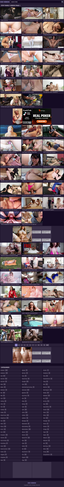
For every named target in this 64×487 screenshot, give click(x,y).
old (24, 449)
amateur (4, 370)
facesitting (4, 443)
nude (24, 443)
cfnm (3, 404)
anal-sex (4, 379)
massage (25, 421)
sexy (45, 404)
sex (45, 398)
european (4, 435)
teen (45, 418)
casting (3, 401)
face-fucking (5, 440)
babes (3, 387)
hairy (24, 376)
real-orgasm (47, 390)
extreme (4, 438)
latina (24, 412)
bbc (3, 393)
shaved (46, 410)
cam (3, 398)
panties (46, 370)
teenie (45, 424)
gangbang (4, 457)
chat (3, 407)
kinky (24, 401)
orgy (24, 460)
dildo (3, 424)
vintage (46, 429)
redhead (46, 395)
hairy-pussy (26, 379)
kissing (24, 404)
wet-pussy (47, 446)
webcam (46, 438)
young (46, 452)
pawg (45, 381)
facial (3, 446)
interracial (25, 390)
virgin (45, 432)
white (46, 449)
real (45, 384)
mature (25, 432)
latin (24, 410)
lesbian (25, 415)
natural (25, 435)
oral (24, 454)
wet (45, 443)
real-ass (46, 387)
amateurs (4, 373)
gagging (4, 454)
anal (3, 376)
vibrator (46, 426)
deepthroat (5, 418)
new (24, 440)
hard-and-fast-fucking (28, 387)
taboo (46, 412)
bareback (4, 390)
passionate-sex (47, 379)
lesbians (25, 418)
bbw (3, 395)
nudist (24, 446)
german (25, 373)
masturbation (26, 429)
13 (41, 345)
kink (24, 398)
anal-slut (4, 381)
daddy (3, 412)
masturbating (26, 426)
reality (46, 393)
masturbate (25, 424)
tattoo (46, 415)
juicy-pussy (25, 395)
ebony (3, 426)
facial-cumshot (5, 449)
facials (3, 452)
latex (24, 407)
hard (24, 384)
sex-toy (46, 401)
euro (3, 432)
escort (3, 429)
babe (3, 384)
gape (3, 460)
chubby (3, 410)
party (45, 376)
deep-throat (5, 415)
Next (47, 345)
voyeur (46, 435)
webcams (46, 440)
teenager (46, 421)
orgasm (25, 457)
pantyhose (46, 373)
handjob (25, 381)
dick (3, 421)
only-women (26, 452)
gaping (24, 370)
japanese (25, 393)
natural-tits (26, 438)
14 (44, 345)
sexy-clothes (47, 407)
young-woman (47, 454)
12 (38, 345)
